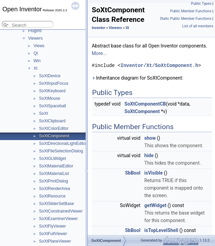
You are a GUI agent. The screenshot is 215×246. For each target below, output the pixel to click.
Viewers (35, 38)
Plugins (34, 30)
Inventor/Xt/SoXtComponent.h (159, 65)
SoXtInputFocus (53, 83)
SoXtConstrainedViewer (61, 211)
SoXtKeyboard (52, 90)
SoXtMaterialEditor (56, 166)
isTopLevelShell (161, 230)
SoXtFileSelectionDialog (61, 151)
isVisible (153, 173)
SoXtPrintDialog (53, 181)
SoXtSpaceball (52, 106)
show (150, 138)
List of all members (197, 26)
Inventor (98, 28)
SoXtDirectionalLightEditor (63, 143)
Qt (36, 53)
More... (99, 53)
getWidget (155, 205)
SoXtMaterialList (54, 173)
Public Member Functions (191, 11)
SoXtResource (52, 196)
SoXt (43, 113)
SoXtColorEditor (53, 128)
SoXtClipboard (52, 121)
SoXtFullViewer (53, 233)
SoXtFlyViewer (52, 226)
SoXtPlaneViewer (55, 241)
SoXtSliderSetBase (56, 203)
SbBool (132, 173)
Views (39, 45)
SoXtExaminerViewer (58, 218)
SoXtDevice (50, 75)
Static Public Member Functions (186, 18)
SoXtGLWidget (52, 158)
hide (149, 155)
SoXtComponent (54, 136)
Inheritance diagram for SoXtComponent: (137, 78)
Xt (35, 68)
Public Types (201, 3)
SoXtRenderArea (54, 188)
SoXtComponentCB (145, 104)
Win (37, 60)
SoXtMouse (49, 98)
